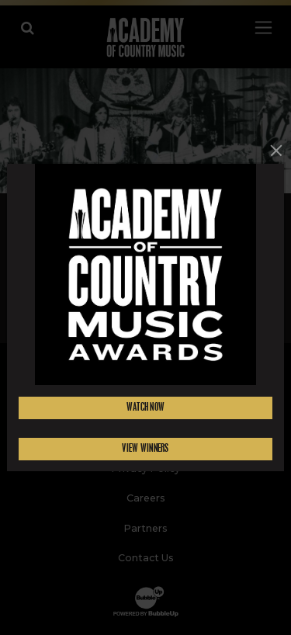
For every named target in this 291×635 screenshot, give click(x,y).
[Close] (275, 150)
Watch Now (145, 407)
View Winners (145, 448)
